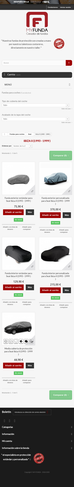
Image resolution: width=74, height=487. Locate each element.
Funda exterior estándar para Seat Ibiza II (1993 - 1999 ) (18, 199)
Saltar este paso (66, 108)
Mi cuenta (7, 441)
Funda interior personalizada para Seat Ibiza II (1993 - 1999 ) (55, 276)
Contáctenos (53, 7)
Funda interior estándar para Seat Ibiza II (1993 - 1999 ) (18, 275)
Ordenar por (6, 146)
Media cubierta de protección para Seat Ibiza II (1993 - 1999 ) (18, 351)
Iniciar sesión (65, 7)
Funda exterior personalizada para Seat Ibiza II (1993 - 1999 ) (55, 201)
